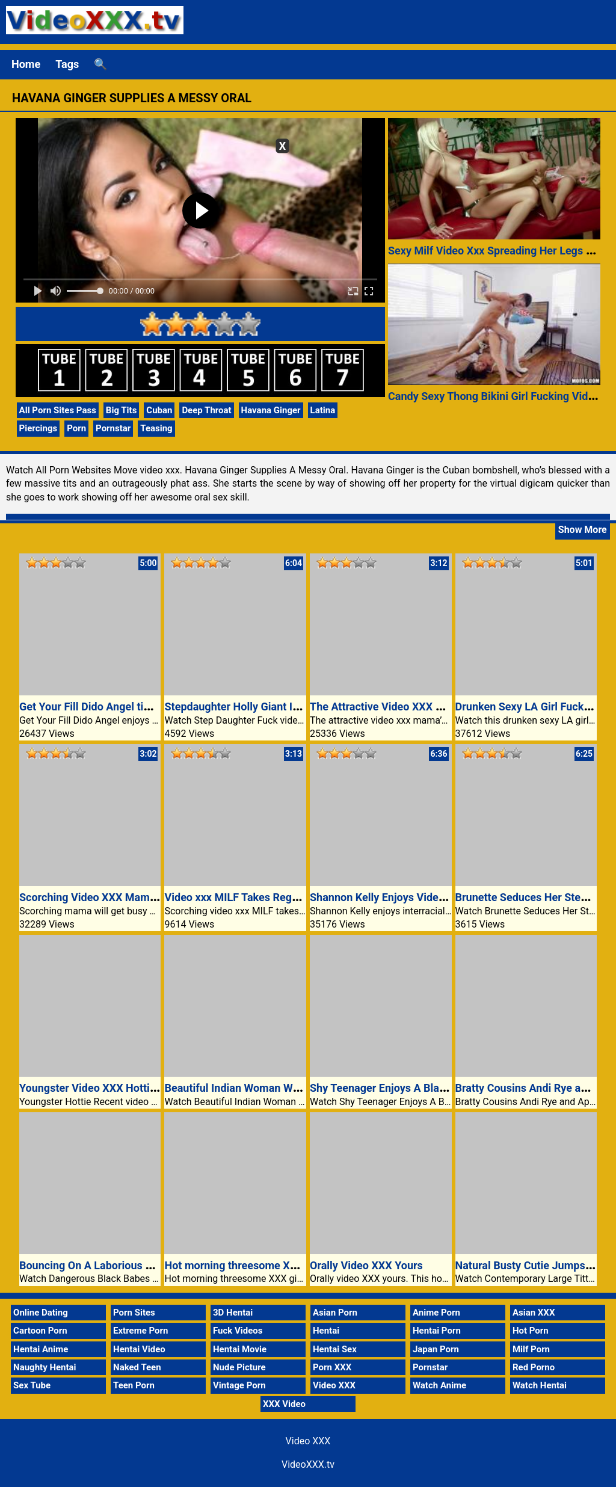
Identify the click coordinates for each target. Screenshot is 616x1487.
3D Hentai (233, 1312)
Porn (76, 428)
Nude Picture (239, 1367)
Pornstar (113, 428)
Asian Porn (335, 1312)
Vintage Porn (239, 1385)
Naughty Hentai (44, 1367)
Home (25, 64)
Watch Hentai (540, 1385)
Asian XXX (534, 1312)
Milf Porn (531, 1349)
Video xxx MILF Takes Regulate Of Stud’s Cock (276, 897)
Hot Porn (531, 1330)
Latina (323, 410)
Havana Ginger (271, 410)
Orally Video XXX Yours (366, 1265)
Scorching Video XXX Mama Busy (100, 897)
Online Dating (40, 1312)
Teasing (156, 428)
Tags (67, 64)
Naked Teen (137, 1367)
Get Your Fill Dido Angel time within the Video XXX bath (153, 706)
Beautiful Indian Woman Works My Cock (261, 1088)
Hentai (326, 1330)
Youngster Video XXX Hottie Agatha (106, 1088)
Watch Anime (439, 1385)
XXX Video (284, 1404)
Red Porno (534, 1367)
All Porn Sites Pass (57, 410)
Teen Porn (134, 1385)
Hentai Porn (437, 1330)
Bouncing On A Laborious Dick (93, 1265)
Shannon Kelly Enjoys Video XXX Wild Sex (411, 897)
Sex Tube (32, 1385)
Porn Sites (134, 1312)
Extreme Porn (140, 1330)
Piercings (38, 428)
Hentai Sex (335, 1349)
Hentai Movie (239, 1349)
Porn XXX (332, 1367)
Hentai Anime (40, 1349)
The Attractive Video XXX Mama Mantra (406, 706)
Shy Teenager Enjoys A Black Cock (394, 1088)
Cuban (159, 410)
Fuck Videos (238, 1330)
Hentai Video (139, 1349)
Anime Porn (436, 1312)
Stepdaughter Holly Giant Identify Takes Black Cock (289, 706)
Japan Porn (436, 1349)
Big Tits (121, 410)
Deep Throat (206, 410)
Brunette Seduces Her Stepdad (530, 897)
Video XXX (334, 1385)
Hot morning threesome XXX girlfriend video (272, 1265)
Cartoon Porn (40, 1330)
